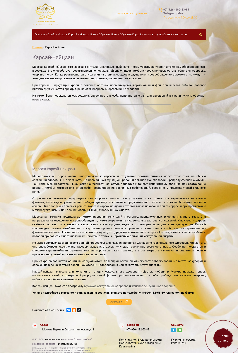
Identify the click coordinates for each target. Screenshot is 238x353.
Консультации (152, 34)
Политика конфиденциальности (140, 339)
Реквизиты (178, 343)
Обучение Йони (108, 34)
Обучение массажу (51, 339)
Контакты (181, 34)
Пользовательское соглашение (140, 343)
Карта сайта (127, 346)
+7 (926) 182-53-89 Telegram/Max (176, 11)
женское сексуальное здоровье (153, 286)
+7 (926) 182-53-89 (137, 329)
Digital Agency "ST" (68, 343)
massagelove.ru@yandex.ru (133, 13)
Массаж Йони (88, 34)
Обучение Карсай (130, 34)
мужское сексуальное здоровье (106, 286)
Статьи (167, 34)
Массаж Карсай (67, 34)
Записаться (116, 301)
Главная (40, 34)
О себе (51, 34)
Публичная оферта (183, 339)
